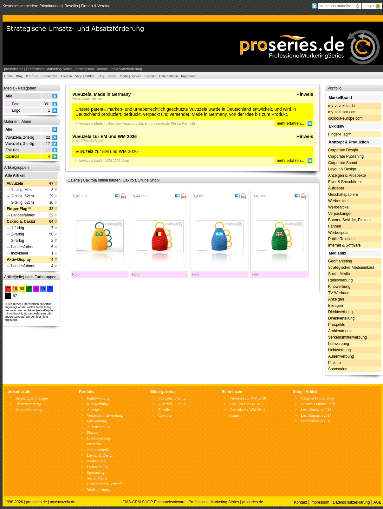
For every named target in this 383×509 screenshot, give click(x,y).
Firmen (235, 415)
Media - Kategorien (20, 88)
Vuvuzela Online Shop (318, 404)
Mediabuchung (98, 489)
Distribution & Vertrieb (104, 484)
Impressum (189, 76)
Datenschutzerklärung (351, 502)
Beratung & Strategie (32, 398)
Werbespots (338, 232)
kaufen (100, 160)
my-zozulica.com (342, 112)
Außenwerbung (341, 356)
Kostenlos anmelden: (21, 6)
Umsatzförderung (29, 409)
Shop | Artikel (84, 76)
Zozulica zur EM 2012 (247, 404)
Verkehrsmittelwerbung (347, 337)
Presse (111, 76)
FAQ (100, 76)
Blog (19, 76)
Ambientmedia (340, 331)
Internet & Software (344, 245)
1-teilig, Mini (21, 190)
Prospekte (336, 324)
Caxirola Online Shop (317, 398)
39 (43, 289)
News (76, 98)
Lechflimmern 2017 (316, 415)
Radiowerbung (340, 280)
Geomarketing (340, 261)
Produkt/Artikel (93, 140)
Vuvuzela (15, 183)
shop (125, 160)
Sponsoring (337, 369)
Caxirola (12, 156)
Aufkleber (336, 188)
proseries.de (161, 123)
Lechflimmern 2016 (316, 409)
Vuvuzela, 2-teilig (19, 137)
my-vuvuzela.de (341, 105)
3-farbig (17, 240)
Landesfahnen (23, 215)
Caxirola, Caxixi (21, 221)
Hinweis (304, 94)
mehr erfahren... (290, 123)
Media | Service (130, 76)
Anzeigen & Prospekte (347, 175)
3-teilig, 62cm (22, 202)
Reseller (71, 6)
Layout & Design (342, 169)
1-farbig (17, 228)
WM (109, 160)
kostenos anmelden (337, 6)
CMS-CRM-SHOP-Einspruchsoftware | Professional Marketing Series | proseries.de (192, 502)
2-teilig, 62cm (22, 196)
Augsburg (131, 123)
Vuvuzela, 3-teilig (19, 144)
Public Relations (341, 239)
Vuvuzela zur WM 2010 (248, 398)
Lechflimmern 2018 (316, 421)
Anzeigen (336, 299)
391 (47, 104)
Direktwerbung (340, 312)
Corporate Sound (342, 163)
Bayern (145, 123)
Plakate (334, 362)
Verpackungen (340, 213)
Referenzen (49, 76)
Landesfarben (22, 247)
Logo (16, 110)
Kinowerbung (339, 286)
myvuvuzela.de (62, 502)
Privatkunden (50, 6)
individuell (19, 253)
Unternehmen (168, 76)
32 (51, 209)
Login (368, 6)
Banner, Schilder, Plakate (349, 220)
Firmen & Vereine (95, 6)
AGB (377, 502)
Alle (8, 96)
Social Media (339, 274)
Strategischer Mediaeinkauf (351, 267)
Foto (15, 104)
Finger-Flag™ (19, 209)
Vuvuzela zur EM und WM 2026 (104, 136)
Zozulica (12, 150)
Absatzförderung (28, 404)
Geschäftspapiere (343, 194)
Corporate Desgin (343, 150)
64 (51, 221)
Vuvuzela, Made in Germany (101, 94)
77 (8, 289)
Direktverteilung (341, 318)
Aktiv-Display (19, 259)
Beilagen (335, 305)
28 (8, 296)
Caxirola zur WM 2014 (247, 409)
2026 (117, 160)
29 (51, 196)
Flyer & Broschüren (344, 182)
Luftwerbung (338, 343)
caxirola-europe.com (345, 118)
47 (51, 183)
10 (51, 202)
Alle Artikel (15, 175)
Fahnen (334, 226)
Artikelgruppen (16, 167)
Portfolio (32, 76)
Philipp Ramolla (183, 123)
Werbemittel (338, 201)
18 (15, 289)
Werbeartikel (338, 207)
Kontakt (150, 76)
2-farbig (17, 234)
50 (51, 234)
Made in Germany (108, 123)
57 (15, 296)
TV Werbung (338, 293)
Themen (66, 76)
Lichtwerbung (339, 350)
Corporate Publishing (346, 156)
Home (8, 76)
